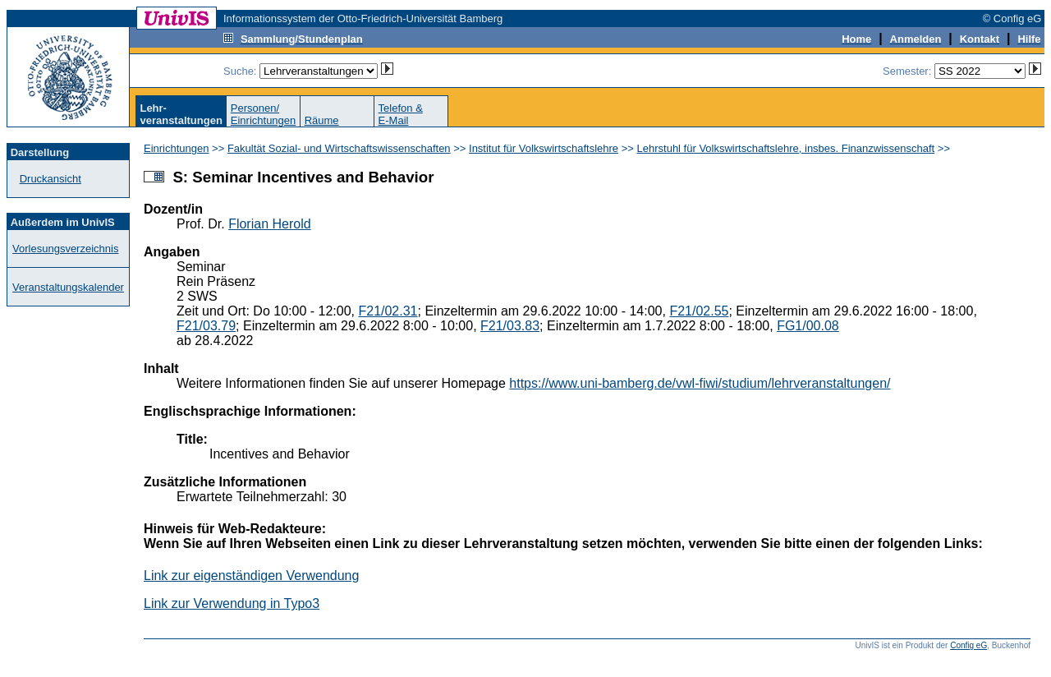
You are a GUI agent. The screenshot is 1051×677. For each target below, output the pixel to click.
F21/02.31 (387, 311)
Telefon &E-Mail (401, 114)
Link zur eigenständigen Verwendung (251, 576)
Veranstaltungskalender (68, 287)
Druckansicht (50, 179)
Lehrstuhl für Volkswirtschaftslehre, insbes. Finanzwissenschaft (786, 148)
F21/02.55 (698, 311)
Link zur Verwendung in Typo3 (231, 603)
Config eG (968, 645)
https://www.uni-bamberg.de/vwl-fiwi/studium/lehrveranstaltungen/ (699, 383)
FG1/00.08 (808, 326)
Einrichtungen (176, 148)
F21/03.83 (509, 326)
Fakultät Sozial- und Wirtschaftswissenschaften (339, 148)
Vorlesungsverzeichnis (65, 248)
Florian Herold (269, 224)
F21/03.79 (206, 326)
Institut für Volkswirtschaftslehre (543, 148)
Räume (322, 120)
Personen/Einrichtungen (263, 114)
